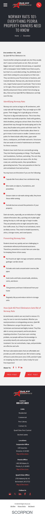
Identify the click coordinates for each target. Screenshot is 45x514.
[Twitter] (15, 494)
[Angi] (35, 494)
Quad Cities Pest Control (22, 430)
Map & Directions (22, 454)
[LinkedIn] (20, 494)
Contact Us (23, 426)
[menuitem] (12, 506)
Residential (22, 413)
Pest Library (22, 422)
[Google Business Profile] (10, 494)
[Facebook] (25, 494)
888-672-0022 (22, 403)
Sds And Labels (22, 435)
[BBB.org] (30, 494)
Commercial (22, 417)
